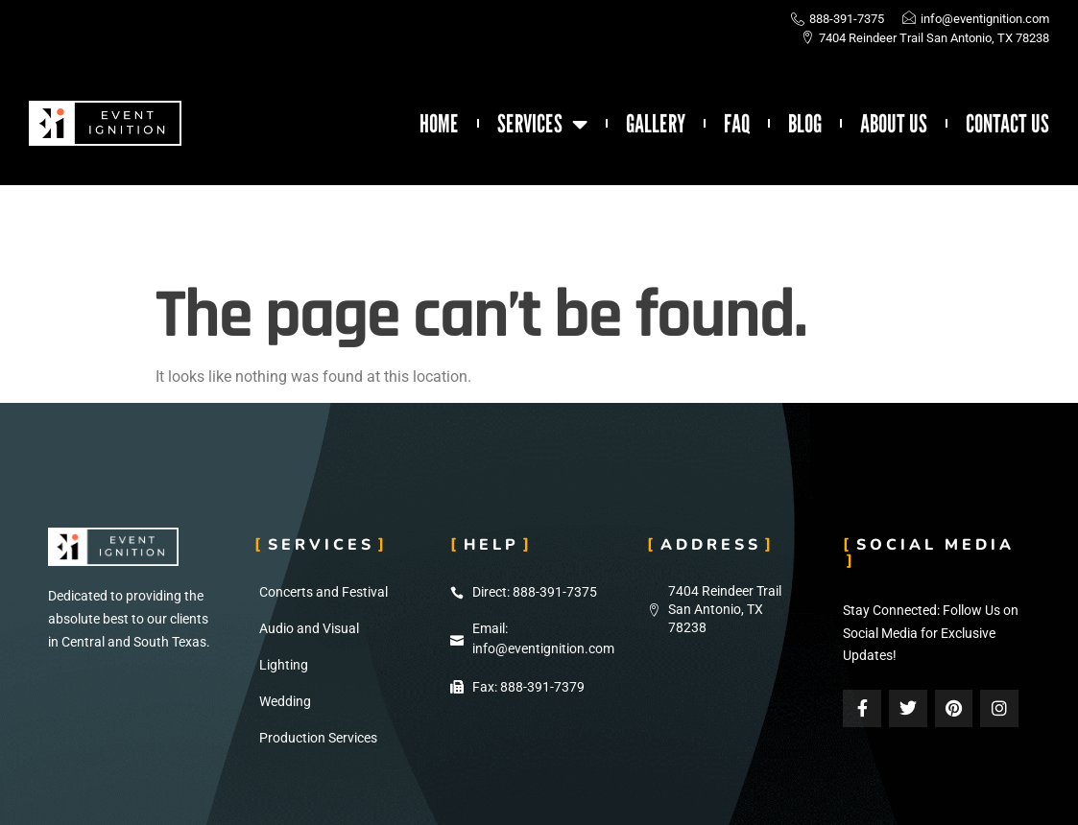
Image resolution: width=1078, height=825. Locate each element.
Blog (805, 123)
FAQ (737, 123)
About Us (893, 123)
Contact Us (1007, 123)
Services (542, 123)
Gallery (655, 123)
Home (439, 123)
